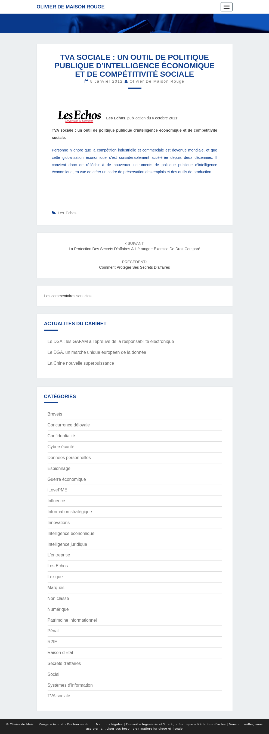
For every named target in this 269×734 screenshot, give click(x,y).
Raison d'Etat (60, 652)
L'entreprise (59, 555)
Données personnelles (69, 457)
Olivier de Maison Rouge (71, 7)
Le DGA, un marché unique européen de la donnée (97, 352)
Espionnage (59, 468)
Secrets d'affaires (64, 663)
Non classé (58, 598)
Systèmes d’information (70, 685)
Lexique (55, 576)
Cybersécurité (61, 446)
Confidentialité (61, 435)
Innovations (59, 522)
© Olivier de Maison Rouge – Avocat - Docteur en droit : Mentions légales (64, 724)
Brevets (55, 414)
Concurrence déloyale (69, 425)
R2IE (52, 641)
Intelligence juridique (67, 544)
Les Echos (67, 213)
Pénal (53, 630)
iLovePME (57, 490)
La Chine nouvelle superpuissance (81, 363)
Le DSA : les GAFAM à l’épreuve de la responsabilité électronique (111, 341)
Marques (56, 587)
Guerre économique (67, 479)
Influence (56, 500)
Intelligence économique (71, 533)
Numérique (58, 609)
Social (54, 674)
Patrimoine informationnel (72, 620)
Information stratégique (70, 511)
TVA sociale (59, 695)
